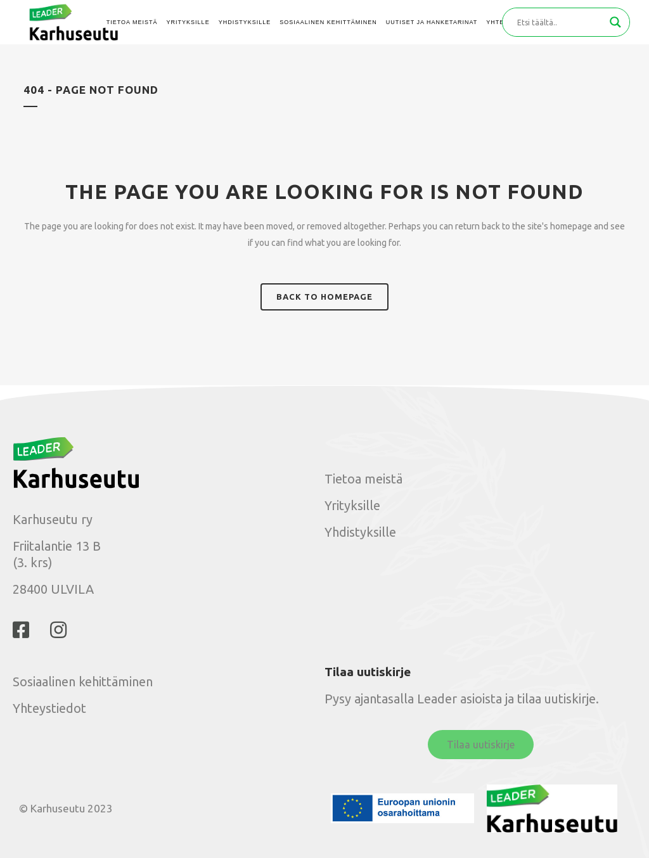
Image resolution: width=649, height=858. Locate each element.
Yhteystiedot (49, 708)
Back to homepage (324, 296)
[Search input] (560, 22)
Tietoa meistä (363, 478)
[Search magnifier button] (615, 22)
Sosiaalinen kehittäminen (83, 681)
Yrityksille (352, 505)
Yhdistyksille (360, 532)
